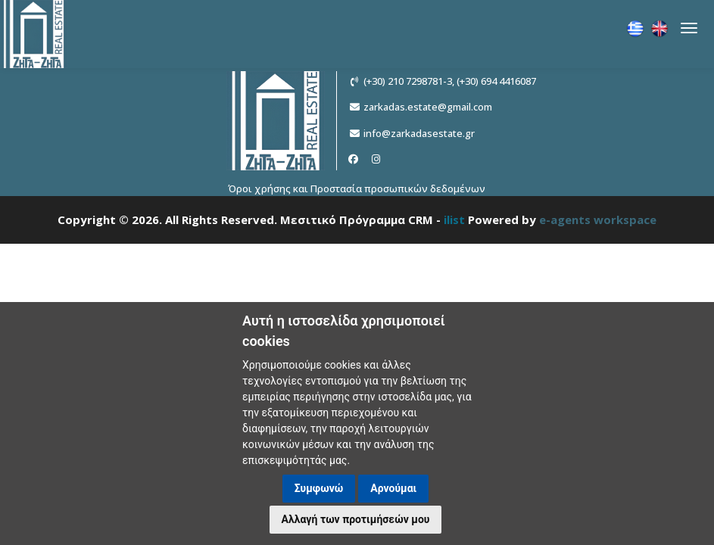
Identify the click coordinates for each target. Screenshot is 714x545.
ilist (454, 219)
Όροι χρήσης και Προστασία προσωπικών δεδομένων (356, 188)
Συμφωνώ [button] (319, 488)
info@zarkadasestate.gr (419, 133)
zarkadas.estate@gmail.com (427, 107)
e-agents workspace (597, 219)
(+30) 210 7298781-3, (408, 81)
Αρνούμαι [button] (393, 488)
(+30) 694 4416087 (496, 81)
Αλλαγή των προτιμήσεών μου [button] (356, 519)
